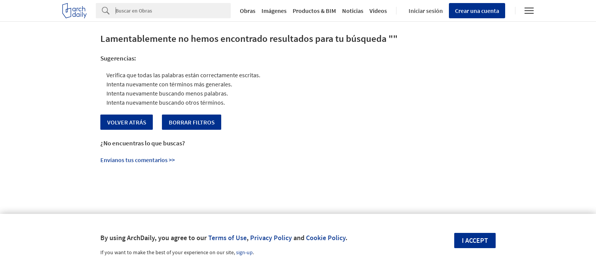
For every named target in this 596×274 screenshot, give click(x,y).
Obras (247, 11)
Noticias (352, 11)
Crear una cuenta (477, 10)
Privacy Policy (271, 237)
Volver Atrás (126, 122)
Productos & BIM (314, 11)
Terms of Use (227, 237)
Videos (378, 11)
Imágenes (274, 11)
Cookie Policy (326, 237)
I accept (475, 240)
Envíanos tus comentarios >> (137, 160)
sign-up (244, 252)
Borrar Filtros (192, 122)
